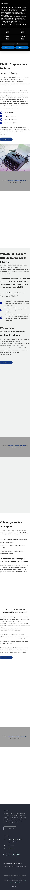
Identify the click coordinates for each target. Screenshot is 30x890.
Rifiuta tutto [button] (8, 47)
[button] (28, 2)
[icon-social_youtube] (18, 854)
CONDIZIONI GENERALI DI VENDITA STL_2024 (14, 866)
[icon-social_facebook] (5, 854)
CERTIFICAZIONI (9, 828)
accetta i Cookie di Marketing (17, 180)
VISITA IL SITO (6, 139)
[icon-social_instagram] (10, 854)
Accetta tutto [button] (22, 47)
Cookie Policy (17, 882)
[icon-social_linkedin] (14, 854)
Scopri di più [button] (15, 43)
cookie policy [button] (4, 15)
